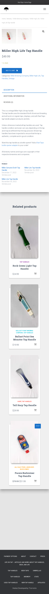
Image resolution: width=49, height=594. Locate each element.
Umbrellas (37, 570)
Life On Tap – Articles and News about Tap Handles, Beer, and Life (24, 564)
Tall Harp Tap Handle (24, 465)
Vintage (11, 139)
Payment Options (10, 556)
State (36, 577)
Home (4, 19)
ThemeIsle (33, 588)
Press (42, 556)
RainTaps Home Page (24, 2)
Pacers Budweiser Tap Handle (24, 535)
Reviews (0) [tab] (8, 163)
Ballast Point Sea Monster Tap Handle (24, 399)
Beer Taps (25, 570)
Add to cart (10, 131)
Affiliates (41, 582)
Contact (33, 556)
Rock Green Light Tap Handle (25, 328)
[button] (43, 31)
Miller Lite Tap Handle (32, 228)
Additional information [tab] (14, 157)
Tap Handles (24, 322)
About (23, 556)
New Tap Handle (28, 582)
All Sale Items (20, 528)
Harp (19, 462)
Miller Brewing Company (21, 19)
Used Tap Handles (11, 582)
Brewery (9, 19)
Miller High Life (34, 19)
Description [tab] (9, 150)
